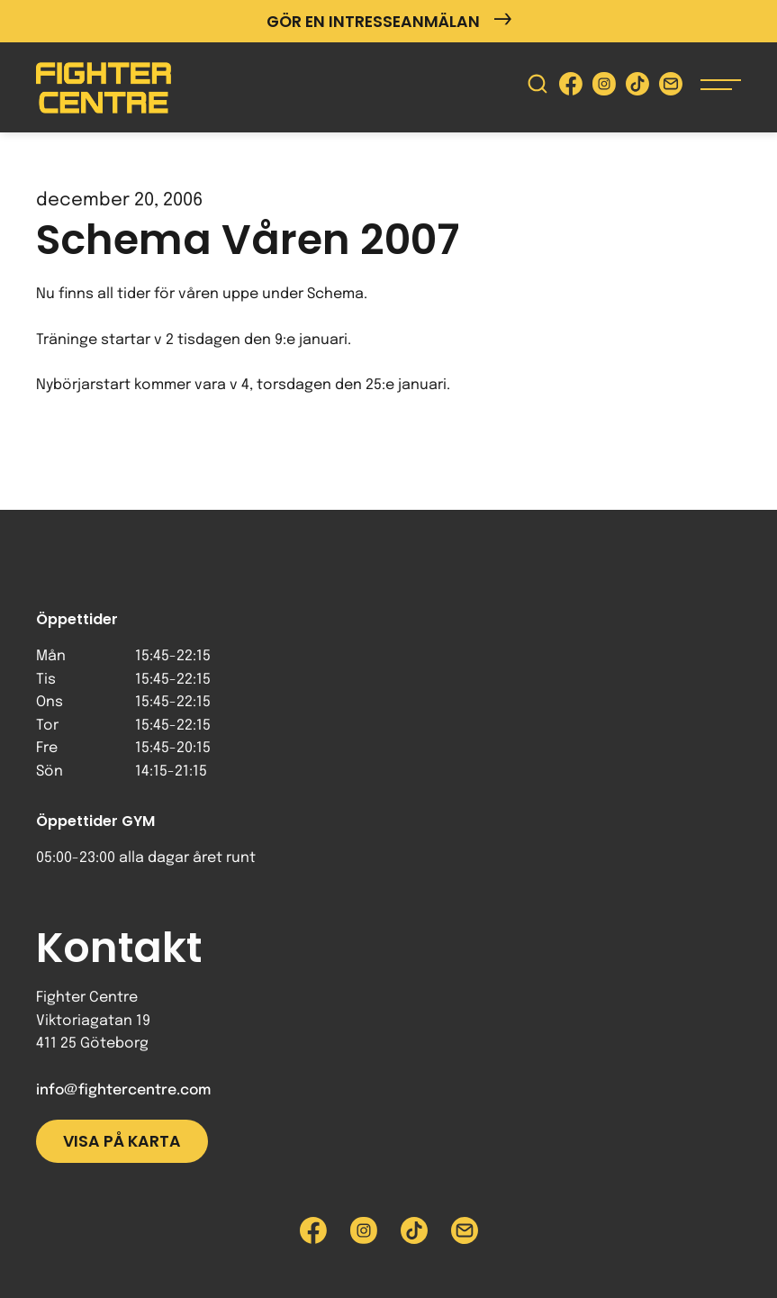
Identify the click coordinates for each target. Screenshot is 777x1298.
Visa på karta (122, 1141)
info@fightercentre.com (123, 1090)
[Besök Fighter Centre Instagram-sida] (604, 88)
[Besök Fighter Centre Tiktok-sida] (637, 88)
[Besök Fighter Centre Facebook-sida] (571, 88)
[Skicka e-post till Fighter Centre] (670, 88)
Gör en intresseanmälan (389, 21)
